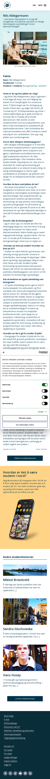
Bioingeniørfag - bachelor (35, 85)
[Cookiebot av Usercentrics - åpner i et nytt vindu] (39, 352)
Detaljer (41, 412)
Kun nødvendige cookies (25, 425)
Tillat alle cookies (25, 418)
